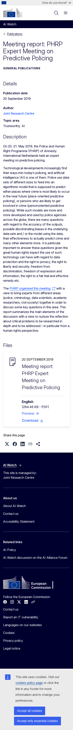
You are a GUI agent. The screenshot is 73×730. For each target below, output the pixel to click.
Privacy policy (13, 641)
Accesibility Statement (18, 521)
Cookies (9, 633)
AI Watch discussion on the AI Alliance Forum (35, 558)
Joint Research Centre (18, 113)
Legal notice (11, 648)
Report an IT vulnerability (20, 617)
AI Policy (9, 550)
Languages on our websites (22, 625)
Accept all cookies (29, 710)
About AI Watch (14, 506)
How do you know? (56, 2)
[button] (30, 413)
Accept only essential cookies (37, 721)
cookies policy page (29, 683)
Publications (14, 34)
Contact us (10, 514)
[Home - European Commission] (12, 12)
